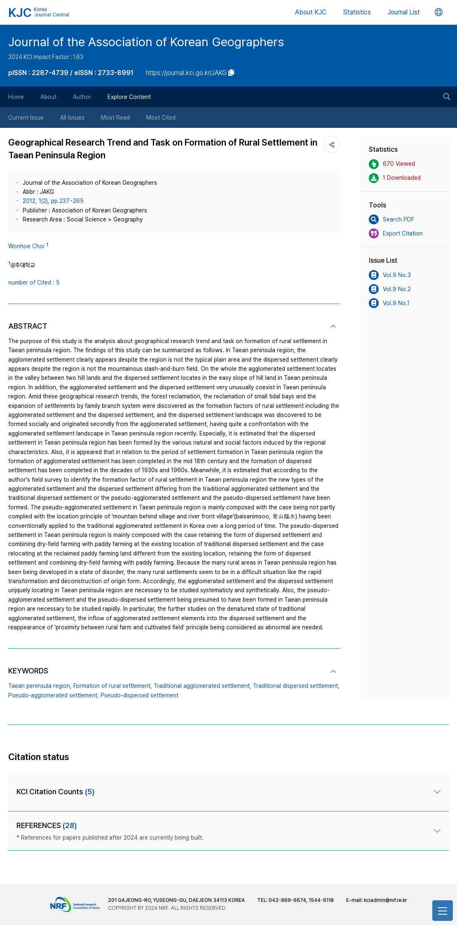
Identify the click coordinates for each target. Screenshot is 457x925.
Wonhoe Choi (26, 246)
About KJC (310, 12)
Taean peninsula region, (40, 686)
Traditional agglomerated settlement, (202, 686)
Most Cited (161, 117)
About (48, 97)
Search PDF (391, 219)
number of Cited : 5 (34, 282)
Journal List (403, 12)
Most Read (115, 117)
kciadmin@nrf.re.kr (385, 900)
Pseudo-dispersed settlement (139, 695)
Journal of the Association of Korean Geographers (146, 41)
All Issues (72, 117)
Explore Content (129, 97)
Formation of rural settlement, (112, 686)
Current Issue (26, 117)
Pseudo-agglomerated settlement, (53, 695)
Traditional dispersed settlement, (296, 686)
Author (82, 97)
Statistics (357, 12)
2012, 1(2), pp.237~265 (53, 201)
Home (16, 97)
